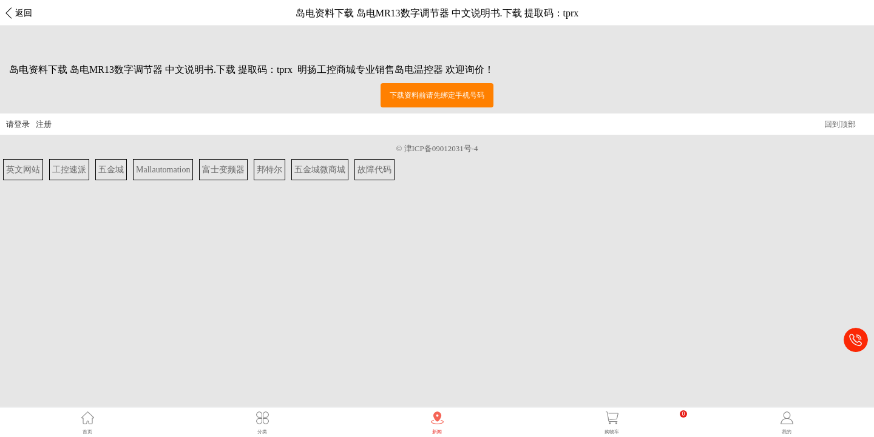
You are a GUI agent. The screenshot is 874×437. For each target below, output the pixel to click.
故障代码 (374, 169)
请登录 (18, 124)
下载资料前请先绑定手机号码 (437, 95)
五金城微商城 (319, 169)
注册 (44, 124)
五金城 (111, 169)
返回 (23, 13)
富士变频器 (223, 169)
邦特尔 (269, 169)
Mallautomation (163, 169)
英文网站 (23, 169)
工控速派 (69, 169)
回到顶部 (840, 124)
